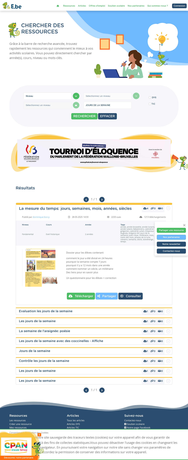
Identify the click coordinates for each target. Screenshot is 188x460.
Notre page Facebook (137, 427)
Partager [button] (106, 296)
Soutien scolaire (116, 6)
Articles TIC (73, 427)
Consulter (130, 296)
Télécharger (81, 296)
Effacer (107, 116)
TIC (153, 104)
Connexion (179, 6)
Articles (82, 6)
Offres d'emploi (97, 6)
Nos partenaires (136, 6)
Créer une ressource (20, 424)
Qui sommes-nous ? (157, 6)
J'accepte (15, 437)
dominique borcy (41, 217)
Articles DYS (73, 424)
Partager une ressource (171, 230)
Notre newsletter (171, 244)
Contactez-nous (171, 251)
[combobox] (48, 96)
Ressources (69, 6)
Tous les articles (75, 420)
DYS (154, 98)
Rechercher (84, 116)
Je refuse (28, 437)
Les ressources (17, 420)
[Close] (184, 225)
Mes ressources (18, 427)
